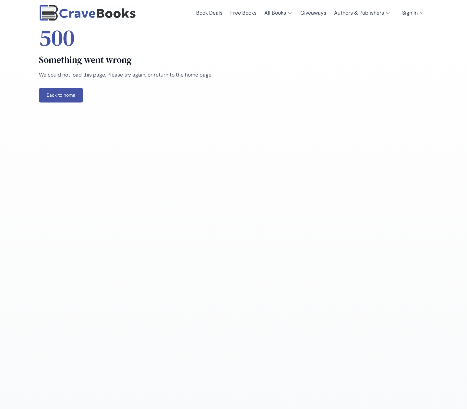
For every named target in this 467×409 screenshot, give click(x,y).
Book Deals (209, 12)
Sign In (413, 12)
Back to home (61, 95)
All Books (278, 12)
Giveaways (313, 12)
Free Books (243, 12)
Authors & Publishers (362, 12)
